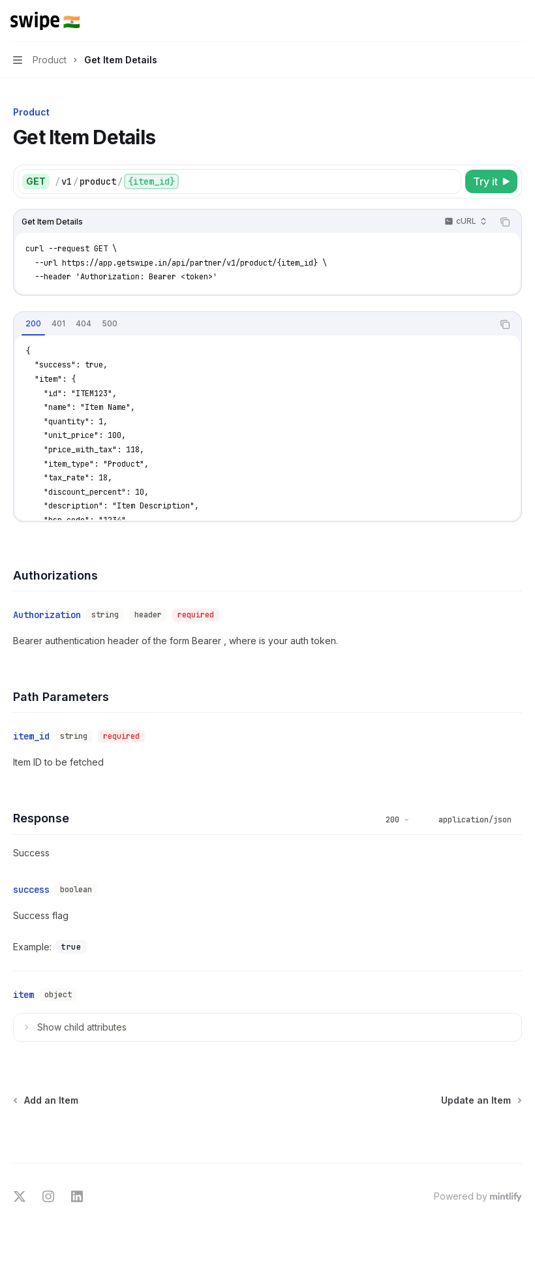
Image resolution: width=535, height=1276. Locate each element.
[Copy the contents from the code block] (505, 221)
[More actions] (518, 21)
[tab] (33, 324)
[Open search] (493, 20)
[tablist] (253, 324)
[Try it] (491, 181)
